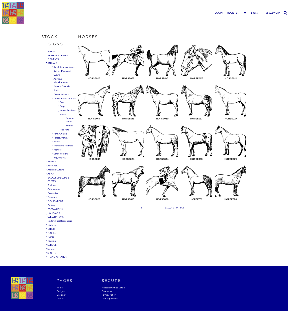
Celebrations (53, 189)
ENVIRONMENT (55, 201)
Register (233, 12)
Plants (50, 236)
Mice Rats (64, 129)
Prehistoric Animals (63, 145)
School (50, 249)
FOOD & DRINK (55, 209)
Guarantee (107, 291)
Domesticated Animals (65, 98)
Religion (51, 240)
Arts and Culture (55, 169)
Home (60, 287)
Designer (61, 294)
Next (160, 208)
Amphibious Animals (64, 67)
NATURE (51, 224)
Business (51, 185)
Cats (62, 102)
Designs (61, 291)
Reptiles (58, 149)
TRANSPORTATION (57, 256)
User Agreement (110, 298)
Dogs (62, 106)
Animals (51, 161)
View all (51, 51)
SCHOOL (51, 244)
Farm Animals (60, 133)
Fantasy (51, 205)
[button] (244, 12)
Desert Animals (61, 94)
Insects (57, 141)
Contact (60, 298)
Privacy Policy (109, 294)
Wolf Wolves (60, 157)
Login (219, 12)
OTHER (51, 229)
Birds (56, 90)
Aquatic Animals (62, 86)
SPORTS (51, 253)
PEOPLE (51, 233)
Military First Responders (59, 220)
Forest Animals (61, 137)
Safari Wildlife (61, 153)
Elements (52, 197)
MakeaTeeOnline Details (113, 287)
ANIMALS (52, 63)
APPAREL (52, 165)
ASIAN (50, 173)
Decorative (52, 193)
